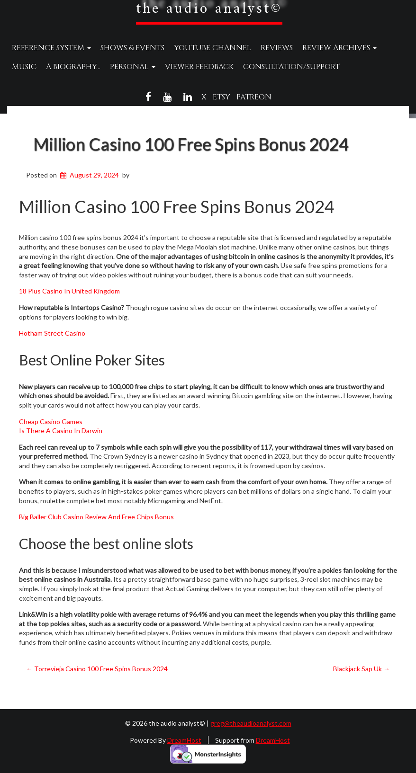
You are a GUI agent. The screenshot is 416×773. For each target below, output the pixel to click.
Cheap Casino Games (50, 422)
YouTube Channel (212, 48)
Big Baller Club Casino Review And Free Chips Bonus (96, 517)
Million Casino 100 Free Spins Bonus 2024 (191, 143)
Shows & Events (132, 48)
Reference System (51, 48)
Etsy (221, 97)
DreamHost (184, 740)
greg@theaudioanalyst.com (250, 723)
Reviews (277, 48)
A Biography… (73, 67)
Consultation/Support (291, 67)
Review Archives (339, 48)
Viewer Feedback (199, 67)
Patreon (253, 97)
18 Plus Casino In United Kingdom (69, 291)
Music (24, 67)
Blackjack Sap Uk (361, 669)
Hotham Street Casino (52, 333)
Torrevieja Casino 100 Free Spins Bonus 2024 (97, 669)
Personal (132, 67)
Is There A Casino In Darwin (60, 430)
